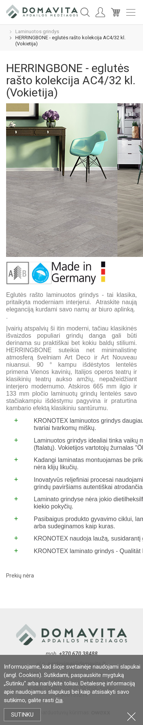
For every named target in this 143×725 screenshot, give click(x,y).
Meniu (130, 12)
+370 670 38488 (78, 654)
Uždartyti (131, 716)
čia (59, 700)
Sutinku (22, 714)
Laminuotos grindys (37, 31)
